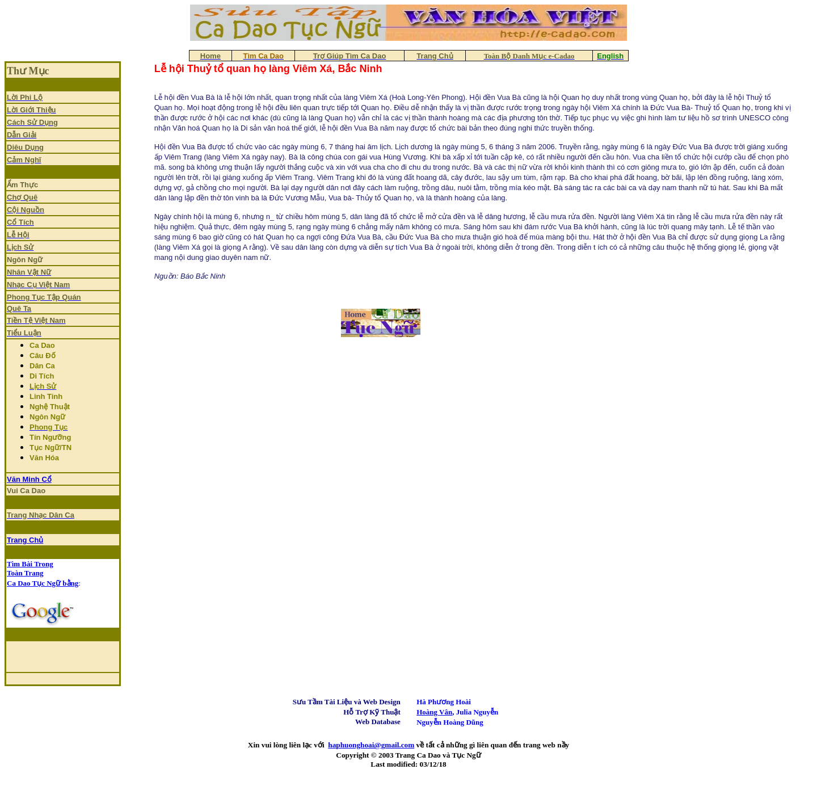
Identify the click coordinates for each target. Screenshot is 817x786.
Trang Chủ (25, 540)
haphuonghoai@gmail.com (371, 745)
